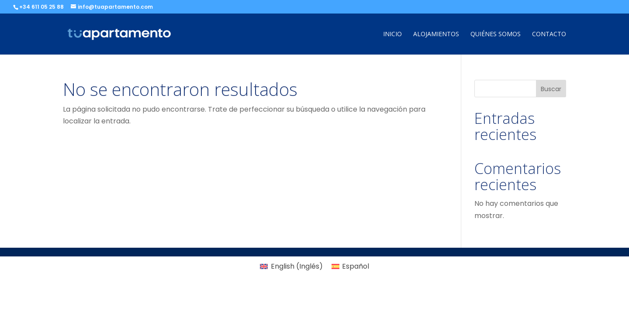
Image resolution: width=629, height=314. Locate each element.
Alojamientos (436, 34)
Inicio (392, 34)
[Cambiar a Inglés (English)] (291, 266)
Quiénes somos (495, 34)
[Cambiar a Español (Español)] (350, 266)
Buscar (551, 89)
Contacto (549, 34)
